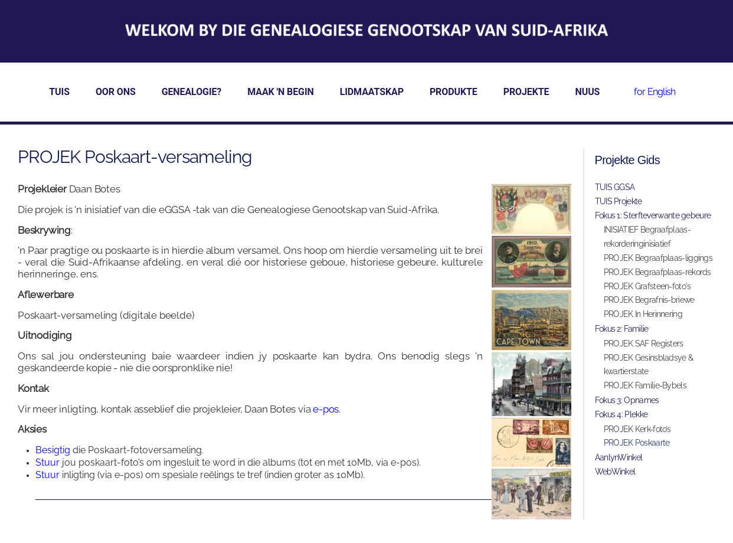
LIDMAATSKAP (372, 91)
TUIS (59, 91)
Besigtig (52, 450)
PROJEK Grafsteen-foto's (647, 286)
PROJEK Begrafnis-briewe (649, 300)
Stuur (48, 462)
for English (654, 91)
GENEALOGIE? (192, 91)
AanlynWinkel (619, 457)
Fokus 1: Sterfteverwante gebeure (653, 215)
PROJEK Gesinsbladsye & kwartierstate (648, 365)
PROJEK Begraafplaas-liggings (658, 258)
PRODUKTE (453, 91)
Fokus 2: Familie (622, 328)
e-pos (326, 409)
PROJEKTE (526, 91)
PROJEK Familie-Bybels (645, 385)
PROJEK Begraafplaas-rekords (657, 272)
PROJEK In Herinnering (643, 314)
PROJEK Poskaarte (637, 442)
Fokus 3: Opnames (627, 400)
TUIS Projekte (618, 201)
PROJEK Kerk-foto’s (637, 429)
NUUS (587, 91)
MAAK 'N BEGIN (280, 91)
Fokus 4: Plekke (621, 414)
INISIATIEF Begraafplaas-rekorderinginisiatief (647, 236)
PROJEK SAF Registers (643, 343)
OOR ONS (116, 91)
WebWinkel (615, 471)
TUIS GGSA (615, 187)
